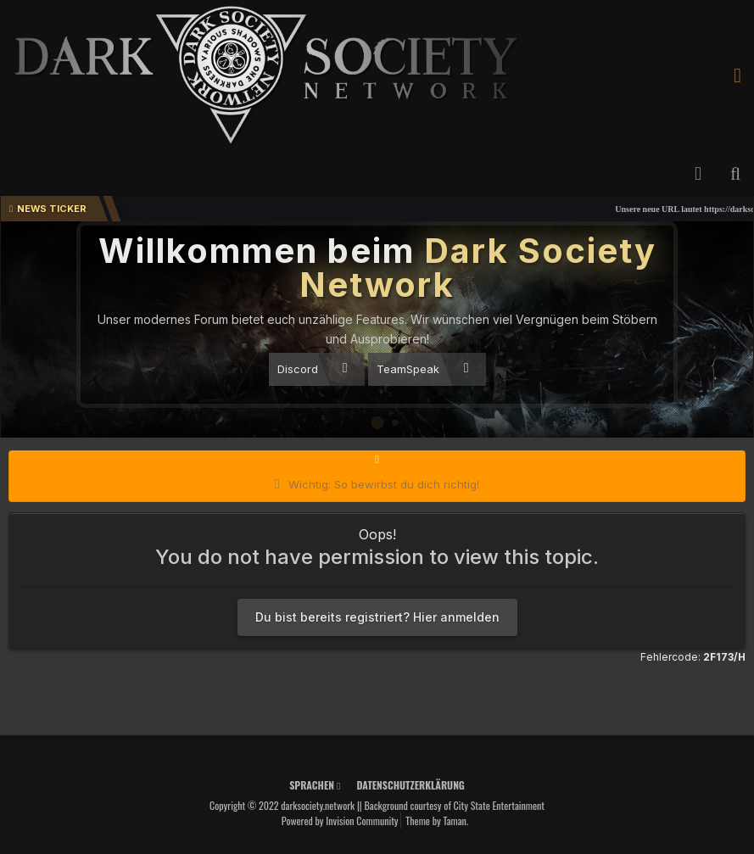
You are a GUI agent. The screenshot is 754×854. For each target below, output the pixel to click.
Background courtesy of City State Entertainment (454, 805)
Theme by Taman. (436, 820)
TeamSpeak (423, 368)
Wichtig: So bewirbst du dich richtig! (383, 484)
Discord (312, 368)
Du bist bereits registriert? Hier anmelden (377, 617)
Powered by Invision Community (340, 820)
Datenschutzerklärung (410, 785)
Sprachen (314, 785)
